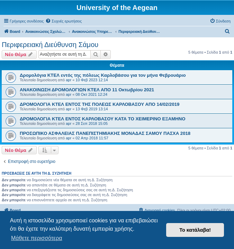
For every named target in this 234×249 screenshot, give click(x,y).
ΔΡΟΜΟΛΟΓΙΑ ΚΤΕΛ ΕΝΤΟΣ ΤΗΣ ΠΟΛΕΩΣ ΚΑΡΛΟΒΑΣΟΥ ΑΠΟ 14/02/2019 (99, 104)
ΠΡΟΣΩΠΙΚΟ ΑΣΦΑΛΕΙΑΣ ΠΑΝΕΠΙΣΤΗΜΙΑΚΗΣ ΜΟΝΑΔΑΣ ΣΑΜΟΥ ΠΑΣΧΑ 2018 (105, 133)
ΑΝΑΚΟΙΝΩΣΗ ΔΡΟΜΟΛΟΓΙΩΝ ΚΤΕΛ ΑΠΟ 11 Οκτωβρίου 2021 (87, 89)
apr (68, 80)
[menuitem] (63, 21)
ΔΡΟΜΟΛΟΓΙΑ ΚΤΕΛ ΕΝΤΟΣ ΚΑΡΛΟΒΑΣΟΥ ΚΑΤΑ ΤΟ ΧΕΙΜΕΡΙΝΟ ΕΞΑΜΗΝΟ (103, 118)
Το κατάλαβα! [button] (195, 230)
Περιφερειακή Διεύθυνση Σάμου (50, 44)
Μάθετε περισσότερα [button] (36, 238)
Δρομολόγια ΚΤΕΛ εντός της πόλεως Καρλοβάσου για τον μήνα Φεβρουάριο (103, 75)
